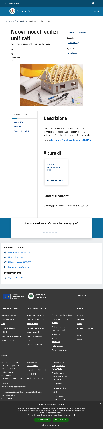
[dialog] (51, 415)
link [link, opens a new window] (74, 415)
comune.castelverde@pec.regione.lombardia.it (24, 391)
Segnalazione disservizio (36, 369)
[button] (51, 425)
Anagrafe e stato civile (35, 315)
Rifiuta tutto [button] (60, 420)
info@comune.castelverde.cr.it (13, 386)
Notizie (22, 21)
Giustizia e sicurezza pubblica (60, 321)
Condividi (72, 32)
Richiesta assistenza (35, 378)
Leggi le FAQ (31, 374)
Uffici (3, 323)
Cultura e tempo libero (35, 319)
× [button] (100, 404)
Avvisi (79, 323)
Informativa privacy (59, 387)
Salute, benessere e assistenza (59, 340)
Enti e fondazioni (8, 327)
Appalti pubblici (33, 332)
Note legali (56, 392)
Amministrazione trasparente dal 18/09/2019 (58, 365)
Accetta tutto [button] (42, 420)
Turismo (30, 340)
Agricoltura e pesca (59, 350)
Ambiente (56, 334)
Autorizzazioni (57, 345)
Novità (13, 21)
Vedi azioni (84, 32)
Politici (4, 332)
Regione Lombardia (11, 3)
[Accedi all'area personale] (93, 3)
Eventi (79, 339)
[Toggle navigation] (4, 11)
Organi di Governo (8, 315)
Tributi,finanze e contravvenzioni (58, 328)
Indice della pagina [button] (20, 114)
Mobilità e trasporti (34, 344)
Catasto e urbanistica (35, 336)
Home (5, 21)
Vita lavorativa (32, 323)
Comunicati (81, 319)
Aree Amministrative (9, 319)
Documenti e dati (8, 340)
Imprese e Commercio (35, 327)
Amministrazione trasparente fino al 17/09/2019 (59, 376)
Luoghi (80, 335)
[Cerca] (98, 11)
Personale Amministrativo (11, 336)
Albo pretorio (57, 383)
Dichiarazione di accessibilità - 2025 (59, 398)
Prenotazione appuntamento (32, 364)
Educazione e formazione (62, 315)
